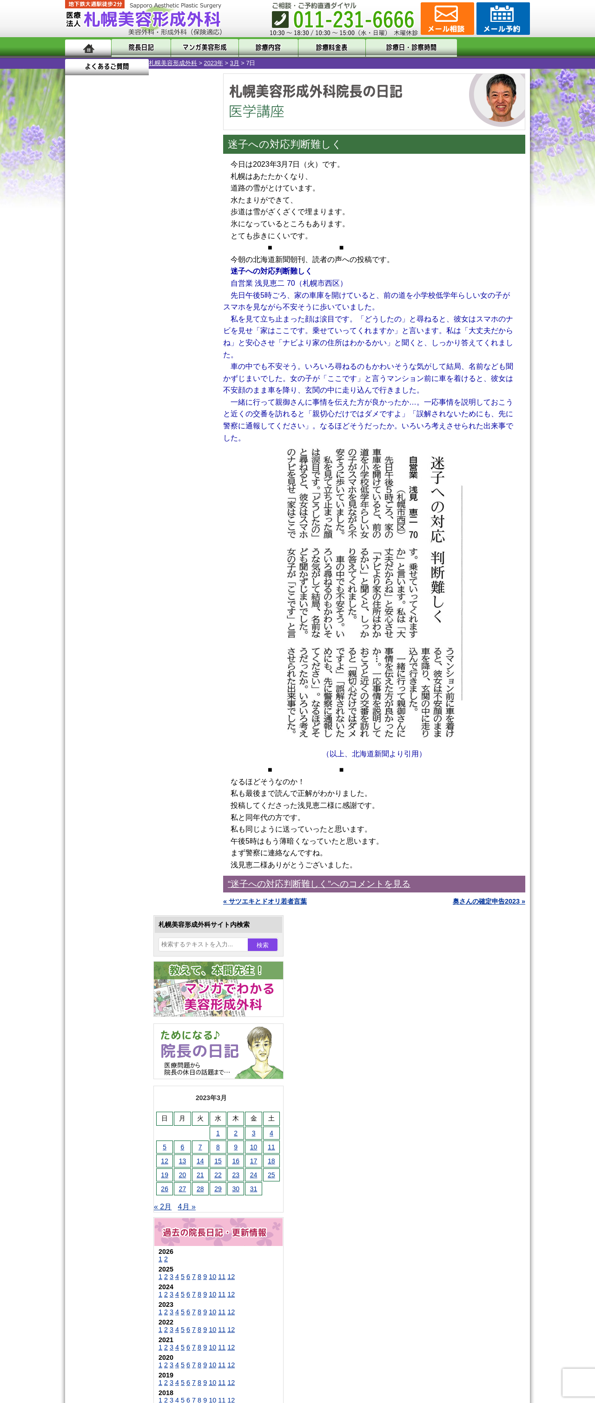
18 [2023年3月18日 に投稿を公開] (188, 319)
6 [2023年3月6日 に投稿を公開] (99, 305)
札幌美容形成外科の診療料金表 (128, 1203)
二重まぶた (112, 868)
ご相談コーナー (446, 18)
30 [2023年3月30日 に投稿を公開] (152, 347)
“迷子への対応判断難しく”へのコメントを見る (319, 884)
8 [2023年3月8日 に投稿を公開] (134, 305)
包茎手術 (109, 1035)
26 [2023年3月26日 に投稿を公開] (81, 347)
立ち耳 (106, 934)
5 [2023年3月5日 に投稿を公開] (81, 305)
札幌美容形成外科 (89, 62)
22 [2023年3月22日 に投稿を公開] (134, 333)
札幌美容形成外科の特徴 (119, 1153)
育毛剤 (106, 1001)
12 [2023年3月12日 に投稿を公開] (81, 319)
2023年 (129, 62)
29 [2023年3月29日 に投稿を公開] (134, 347)
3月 (151, 62)
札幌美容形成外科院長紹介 (122, 1236)
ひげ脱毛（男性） (122, 985)
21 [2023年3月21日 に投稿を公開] (116, 333)
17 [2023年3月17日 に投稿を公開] (170, 319)
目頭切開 (109, 1068)
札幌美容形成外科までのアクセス (132, 1186)
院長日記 (139, 47)
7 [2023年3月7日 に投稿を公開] (117, 305)
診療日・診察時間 (399, 47)
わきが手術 (129, 901)
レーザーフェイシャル (128, 968)
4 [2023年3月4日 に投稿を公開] (188, 291)
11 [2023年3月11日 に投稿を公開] (188, 305)
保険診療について (109, 1220)
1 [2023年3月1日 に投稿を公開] (134, 291)
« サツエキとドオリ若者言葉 (265, 901)
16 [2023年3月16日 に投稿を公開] (152, 319)
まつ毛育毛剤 (115, 1018)
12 (147, 435)
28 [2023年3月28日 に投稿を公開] (116, 347)
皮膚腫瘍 (109, 1052)
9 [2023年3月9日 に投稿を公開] (152, 305)
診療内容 (260, 47)
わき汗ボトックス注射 (128, 918)
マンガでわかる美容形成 (199, 47)
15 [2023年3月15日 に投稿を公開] (134, 319)
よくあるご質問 (488, 47)
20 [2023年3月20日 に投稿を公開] (99, 333)
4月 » (103, 365)
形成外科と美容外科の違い (122, 1170)
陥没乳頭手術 (115, 834)
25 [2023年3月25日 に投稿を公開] (188, 333)
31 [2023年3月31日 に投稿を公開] (170, 347)
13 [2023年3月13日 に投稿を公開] (99, 319)
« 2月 (79, 365)
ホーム (88, 47)
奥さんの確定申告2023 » (489, 901)
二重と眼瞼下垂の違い (115, 884)
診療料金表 (320, 47)
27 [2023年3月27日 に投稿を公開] (99, 347)
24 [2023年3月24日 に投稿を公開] (170, 333)
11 (138, 435)
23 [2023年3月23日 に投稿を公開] (152, 333)
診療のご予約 (502, 18)
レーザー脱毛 (115, 951)
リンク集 (96, 1253)
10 (128, 435)
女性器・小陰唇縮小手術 (132, 851)
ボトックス (112, 1085)
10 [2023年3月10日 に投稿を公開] (170, 305)
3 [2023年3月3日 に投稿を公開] (170, 291)
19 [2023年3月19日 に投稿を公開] (81, 333)
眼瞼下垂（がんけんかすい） (138, 817)
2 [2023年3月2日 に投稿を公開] (152, 291)
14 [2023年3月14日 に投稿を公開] (116, 319)
